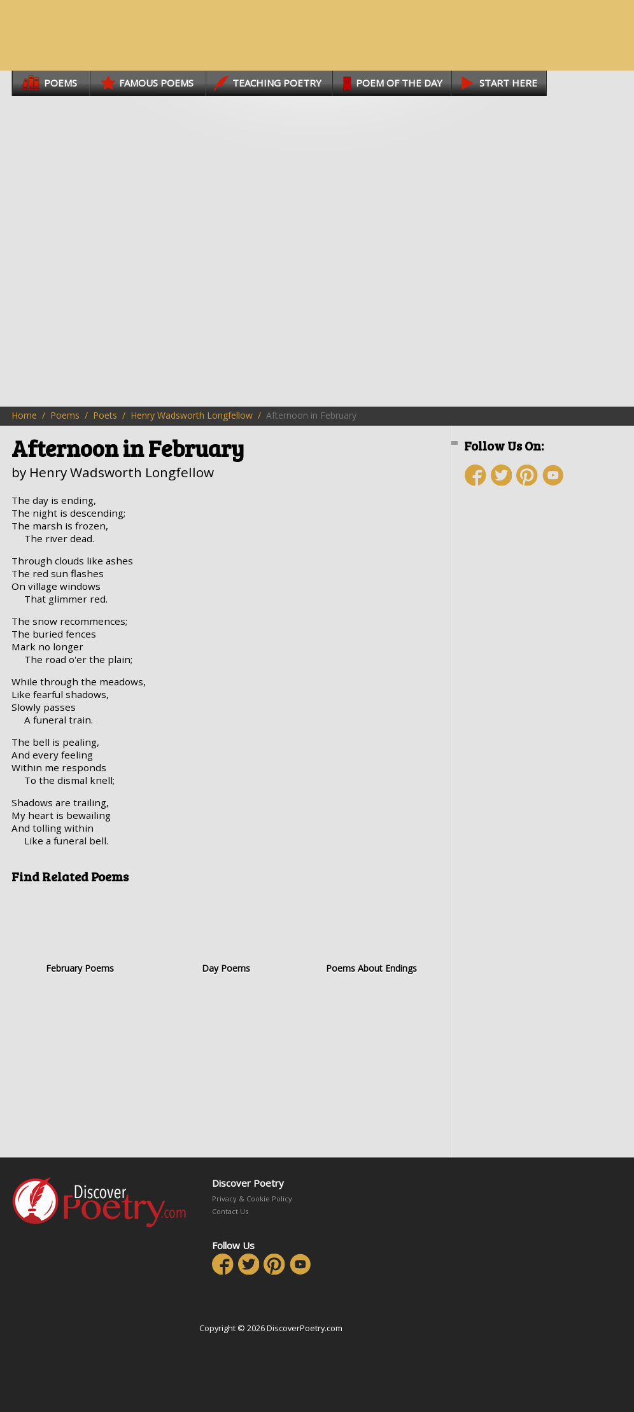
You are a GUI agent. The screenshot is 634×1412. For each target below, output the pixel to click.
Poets (105, 415)
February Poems (79, 933)
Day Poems (225, 933)
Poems (65, 415)
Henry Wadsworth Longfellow (191, 415)
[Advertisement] (540, 610)
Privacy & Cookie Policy (252, 1198)
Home (24, 415)
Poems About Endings (371, 933)
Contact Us (230, 1211)
